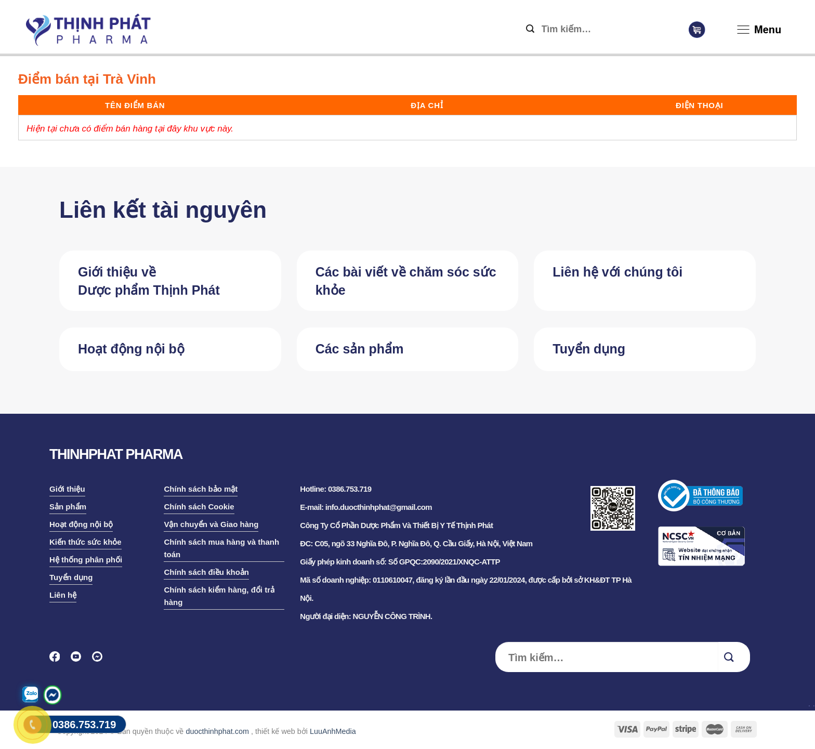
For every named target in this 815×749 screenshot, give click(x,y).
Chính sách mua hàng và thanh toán (221, 548)
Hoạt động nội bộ (131, 348)
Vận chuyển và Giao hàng (211, 524)
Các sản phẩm (360, 348)
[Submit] (530, 29)
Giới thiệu (67, 488)
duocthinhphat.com (217, 731)
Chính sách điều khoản (206, 572)
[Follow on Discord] (100, 659)
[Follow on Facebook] (58, 659)
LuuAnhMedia (333, 731)
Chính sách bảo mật (201, 488)
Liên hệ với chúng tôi (617, 272)
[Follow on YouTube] (79, 659)
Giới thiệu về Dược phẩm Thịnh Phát (149, 281)
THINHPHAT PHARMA (115, 454)
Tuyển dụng (589, 348)
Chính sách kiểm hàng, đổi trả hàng (219, 596)
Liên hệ (62, 594)
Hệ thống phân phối (85, 559)
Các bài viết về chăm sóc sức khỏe (406, 281)
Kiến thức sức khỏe (85, 541)
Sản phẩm (67, 506)
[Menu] (743, 32)
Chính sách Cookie (199, 506)
